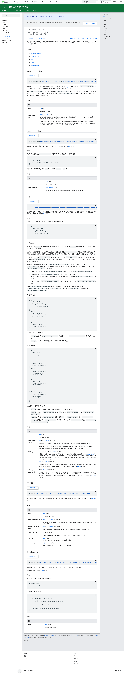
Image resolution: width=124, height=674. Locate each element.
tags (91, 81)
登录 (121, 2)
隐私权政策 (30, 670)
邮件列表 (47, 17)
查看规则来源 (33, 75)
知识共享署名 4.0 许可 (49, 635)
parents (93, 207)
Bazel (28, 29)
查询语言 (27, 10)
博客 (25, 656)
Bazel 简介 (17, 2)
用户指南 (34, 2)
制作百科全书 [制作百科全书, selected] (5, 10)
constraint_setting (36, 53)
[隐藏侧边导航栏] (19, 671)
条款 (25, 670)
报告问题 (32, 38)
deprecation (66, 81)
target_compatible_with (93, 493)
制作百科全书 (41, 29)
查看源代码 (43, 38)
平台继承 (79, 466)
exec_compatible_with (61, 493)
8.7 (80, 38)
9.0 (78, 38)
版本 (62, 2)
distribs (73, 81)
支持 (75, 656)
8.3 (91, 38)
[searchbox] (11, 15)
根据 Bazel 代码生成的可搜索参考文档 (16, 7)
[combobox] (90, 1)
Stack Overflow (78, 663)
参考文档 (34, 29)
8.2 (93, 38)
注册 (62, 17)
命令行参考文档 (17, 10)
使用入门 (26, 2)
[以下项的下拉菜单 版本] (66, 2)
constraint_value (35, 56)
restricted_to (73, 562)
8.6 (83, 38)
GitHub (115, 2)
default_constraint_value (53, 81)
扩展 (50, 2)
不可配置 (45, 114)
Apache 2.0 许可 (74, 635)
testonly (91, 141)
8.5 (85, 38)
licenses (86, 81)
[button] (11, 21)
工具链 (32, 62)
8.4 (88, 38)
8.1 (96, 38)
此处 (30, 44)
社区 (56, 2)
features (80, 81)
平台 (32, 59)
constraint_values (44, 207)
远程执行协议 (90, 454)
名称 (41, 108)
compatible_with (48, 562)
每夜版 (71, 38)
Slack (75, 661)
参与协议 (55, 17)
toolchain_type (35, 65)
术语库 (34, 10)
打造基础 (29, 17)
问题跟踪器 (77, 658)
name (43, 81)
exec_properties (71, 207)
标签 (47, 187)
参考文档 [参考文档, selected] (42, 2)
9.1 (75, 38)
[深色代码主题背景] (96, 79)
